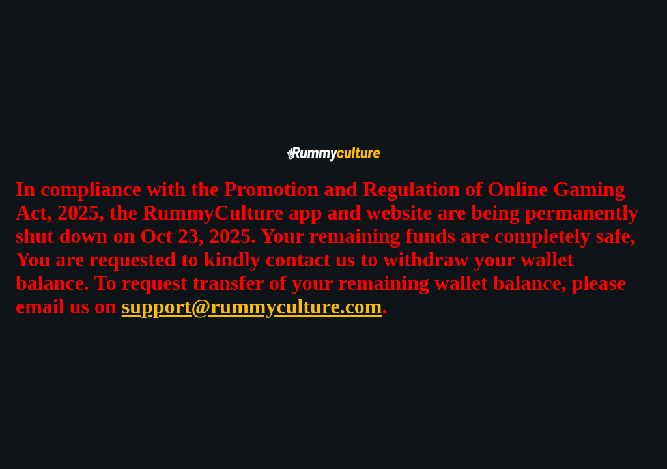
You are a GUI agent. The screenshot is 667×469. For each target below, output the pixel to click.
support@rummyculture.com (252, 306)
